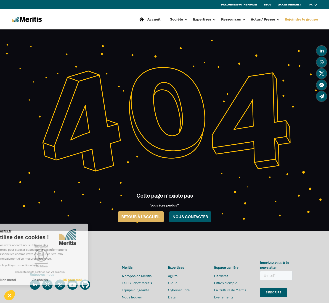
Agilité (173, 276)
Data (172, 297)
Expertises (202, 19)
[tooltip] (321, 51)
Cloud (173, 283)
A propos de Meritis (137, 276)
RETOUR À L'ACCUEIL (140, 216)
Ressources (231, 19)
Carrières (221, 276)
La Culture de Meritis (230, 290)
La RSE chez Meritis (137, 283)
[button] (9, 295)
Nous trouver (132, 297)
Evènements (223, 297)
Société (176, 19)
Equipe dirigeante (135, 290)
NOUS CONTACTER (190, 216)
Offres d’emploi (226, 283)
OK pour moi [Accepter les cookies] (45, 280)
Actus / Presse (263, 19)
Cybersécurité (179, 290)
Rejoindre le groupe (301, 19)
